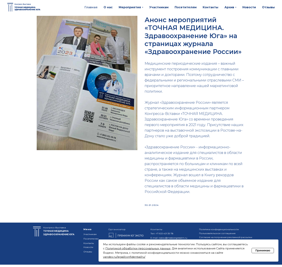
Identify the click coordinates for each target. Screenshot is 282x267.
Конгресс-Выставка (58, 233)
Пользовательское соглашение (217, 235)
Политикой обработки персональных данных (137, 248)
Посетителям (186, 7)
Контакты (210, 7)
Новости (249, 7)
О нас (108, 7)
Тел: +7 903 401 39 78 (162, 235)
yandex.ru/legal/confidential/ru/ (124, 257)
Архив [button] (229, 7)
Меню (87, 231)
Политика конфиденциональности (219, 231)
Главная (91, 7)
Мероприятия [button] (130, 7)
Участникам (159, 7)
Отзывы (268, 7)
